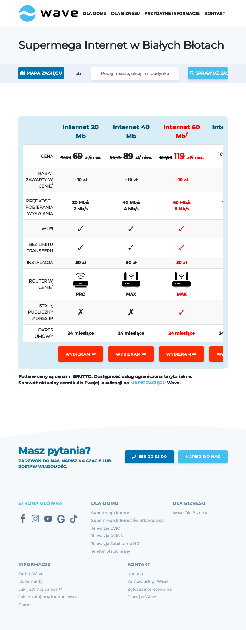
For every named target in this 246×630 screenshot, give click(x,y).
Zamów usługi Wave (148, 581)
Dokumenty (30, 581)
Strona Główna (40, 503)
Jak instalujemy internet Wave (48, 596)
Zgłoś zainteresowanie (150, 589)
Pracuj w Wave (142, 596)
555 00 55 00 (149, 456)
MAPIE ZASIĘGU (148, 383)
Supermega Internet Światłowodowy (127, 520)
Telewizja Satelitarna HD (115, 543)
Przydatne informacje (172, 13)
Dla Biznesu (125, 13)
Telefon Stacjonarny (110, 551)
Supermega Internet (111, 512)
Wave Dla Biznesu (190, 512)
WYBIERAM (80, 354)
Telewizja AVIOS (107, 535)
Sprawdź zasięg (209, 73)
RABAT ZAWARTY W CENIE (39, 180)
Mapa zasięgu (41, 73)
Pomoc (25, 604)
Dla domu (94, 13)
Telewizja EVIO (105, 528)
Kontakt (214, 13)
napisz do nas (202, 456)
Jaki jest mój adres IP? (40, 589)
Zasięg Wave (30, 573)
